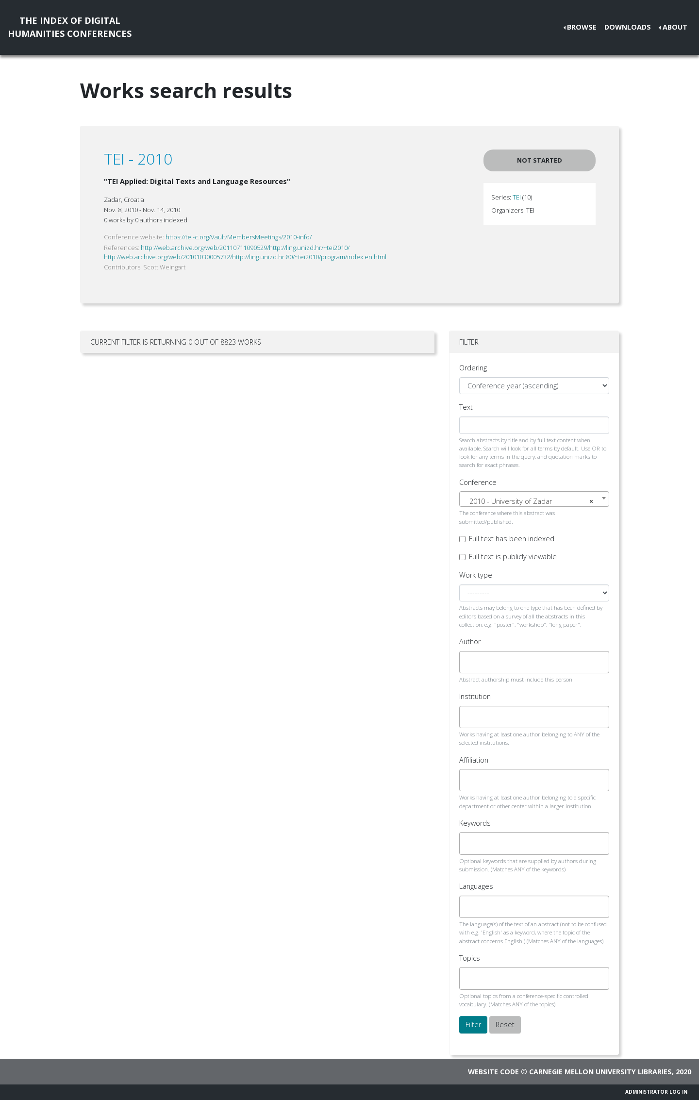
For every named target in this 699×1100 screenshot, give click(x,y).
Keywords (475, 823)
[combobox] (534, 499)
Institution (475, 696)
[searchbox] (470, 662)
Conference (478, 482)
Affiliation (473, 760)
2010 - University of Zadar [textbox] (531, 501)
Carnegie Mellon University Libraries (600, 1071)
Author (470, 641)
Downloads (627, 27)
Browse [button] (582, 27)
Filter (473, 1024)
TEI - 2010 (138, 158)
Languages (476, 886)
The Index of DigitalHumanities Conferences (70, 27)
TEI (517, 197)
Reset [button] (505, 1024)
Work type (475, 575)
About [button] (675, 27)
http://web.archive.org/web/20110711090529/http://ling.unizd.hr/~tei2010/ (245, 247)
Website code (493, 1071)
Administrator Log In (656, 1091)
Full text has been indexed (511, 538)
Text (466, 407)
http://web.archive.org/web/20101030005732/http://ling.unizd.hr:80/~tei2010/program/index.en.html (245, 256)
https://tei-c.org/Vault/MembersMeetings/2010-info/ (239, 237)
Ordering (473, 367)
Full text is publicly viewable (513, 556)
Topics (469, 958)
